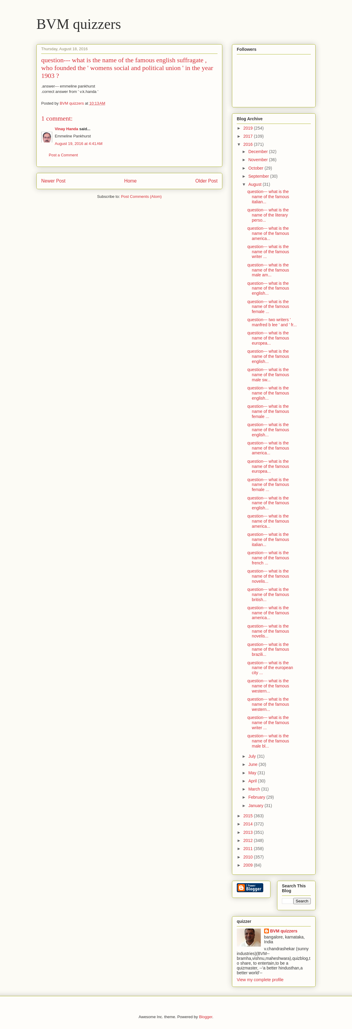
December (258, 151)
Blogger (205, 1017)
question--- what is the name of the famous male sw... (268, 374)
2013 (248, 832)
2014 (248, 824)
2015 (248, 815)
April (253, 781)
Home (130, 180)
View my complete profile (260, 979)
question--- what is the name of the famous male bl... (268, 740)
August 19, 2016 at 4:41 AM (79, 143)
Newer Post (53, 180)
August (255, 184)
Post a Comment (63, 155)
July (252, 756)
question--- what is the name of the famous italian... (268, 196)
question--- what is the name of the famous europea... (268, 338)
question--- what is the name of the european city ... (270, 667)
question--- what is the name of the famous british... (268, 594)
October (256, 168)
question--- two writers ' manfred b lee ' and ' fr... (272, 322)
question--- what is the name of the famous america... (268, 233)
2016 (248, 144)
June (253, 764)
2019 (248, 128)
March (254, 789)
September (259, 176)
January (256, 805)
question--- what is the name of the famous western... (268, 685)
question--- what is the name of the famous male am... (268, 270)
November (258, 159)
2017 (248, 136)
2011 (248, 848)
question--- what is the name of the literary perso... (268, 215)
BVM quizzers (78, 24)
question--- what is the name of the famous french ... (268, 557)
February (257, 797)
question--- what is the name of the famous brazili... (268, 649)
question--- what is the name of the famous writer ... (268, 251)
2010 (248, 857)
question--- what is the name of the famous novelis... (268, 576)
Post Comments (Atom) (141, 196)
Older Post (206, 180)
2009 (248, 865)
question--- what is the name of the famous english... (268, 288)
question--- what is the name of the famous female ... (268, 306)
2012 (248, 840)
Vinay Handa (66, 129)
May (252, 772)
